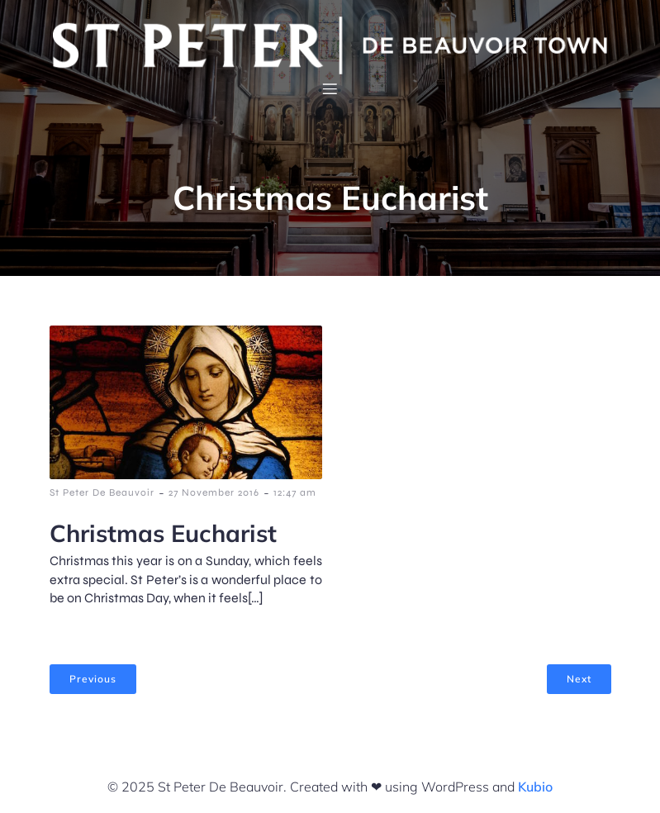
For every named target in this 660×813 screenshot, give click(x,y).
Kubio (535, 786)
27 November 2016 (214, 492)
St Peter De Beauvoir (102, 492)
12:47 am (294, 492)
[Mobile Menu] (330, 88)
